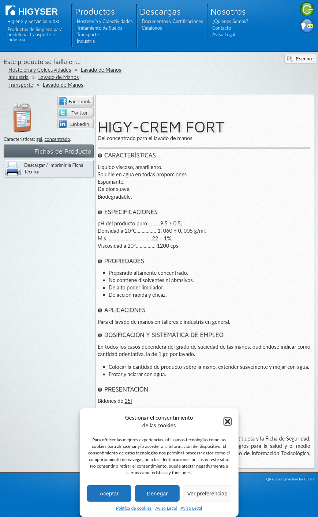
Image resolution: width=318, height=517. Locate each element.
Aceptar (109, 493)
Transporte (88, 34)
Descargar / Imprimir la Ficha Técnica (53, 168)
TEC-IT (309, 479)
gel (39, 139)
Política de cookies (133, 508)
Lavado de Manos (101, 70)
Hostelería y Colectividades (104, 21)
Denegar (157, 493)
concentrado (57, 139)
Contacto (221, 28)
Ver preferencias (207, 493)
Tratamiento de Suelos (99, 28)
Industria (86, 41)
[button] (227, 421)
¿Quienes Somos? (230, 21)
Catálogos (152, 28)
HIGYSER (38, 11)
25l (128, 401)
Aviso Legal (166, 508)
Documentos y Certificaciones (172, 21)
